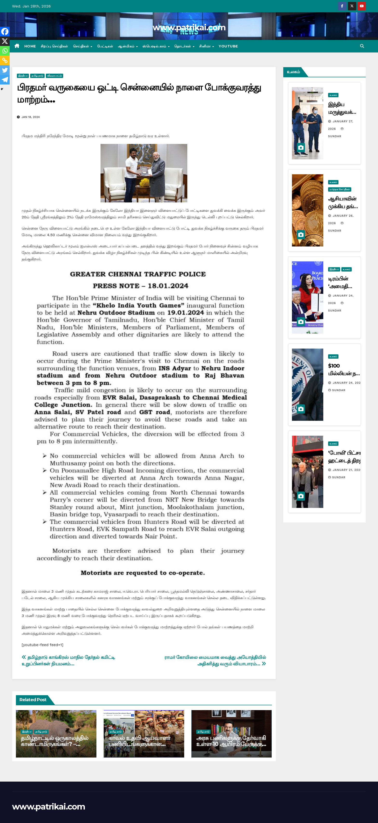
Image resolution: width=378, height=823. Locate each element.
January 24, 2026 (348, 382)
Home (30, 46)
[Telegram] (5, 79)
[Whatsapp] (5, 51)
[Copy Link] (5, 60)
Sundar (336, 390)
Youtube (228, 46)
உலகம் (333, 95)
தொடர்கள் (183, 46)
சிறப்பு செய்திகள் (54, 46)
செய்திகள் (81, 46)
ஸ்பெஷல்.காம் (154, 46)
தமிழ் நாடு (37, 75)
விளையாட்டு (54, 75)
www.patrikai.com (189, 27)
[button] (362, 46)
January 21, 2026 (347, 470)
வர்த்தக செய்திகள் (340, 189)
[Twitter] (5, 70)
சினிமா (205, 46)
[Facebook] (5, 31)
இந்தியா (22, 75)
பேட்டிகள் (105, 46)
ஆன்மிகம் (126, 46)
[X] (5, 41)
